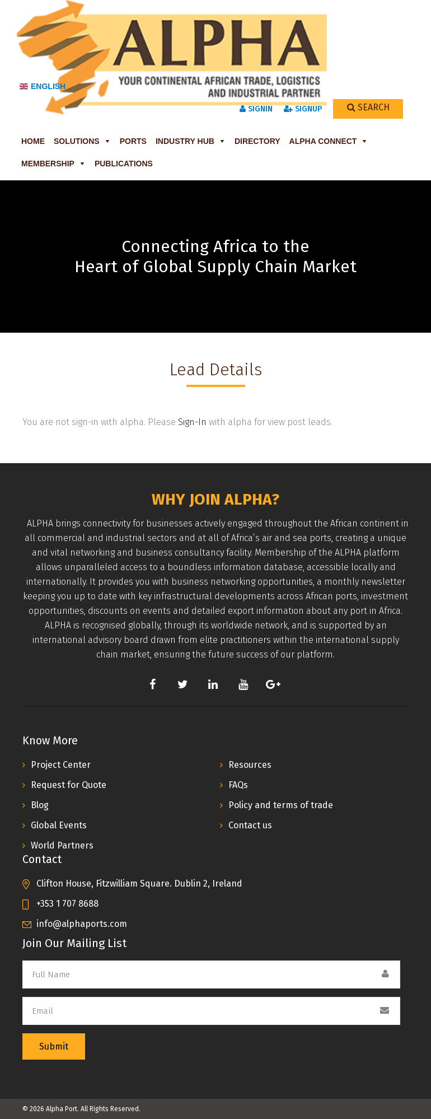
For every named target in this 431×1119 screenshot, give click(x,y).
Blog (40, 805)
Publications (124, 163)
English (42, 86)
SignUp (303, 109)
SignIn (256, 109)
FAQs (238, 785)
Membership (47, 163)
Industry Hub (185, 141)
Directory (257, 141)
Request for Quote (68, 785)
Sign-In (192, 422)
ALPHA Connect (323, 141)
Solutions (77, 141)
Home (33, 141)
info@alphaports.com (81, 923)
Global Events (59, 825)
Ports (133, 141)
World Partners (62, 845)
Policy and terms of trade (280, 805)
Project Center (61, 764)
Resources (249, 764)
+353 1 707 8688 (67, 903)
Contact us (250, 825)
